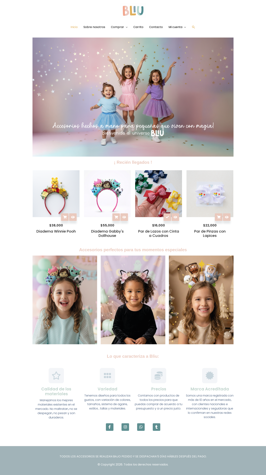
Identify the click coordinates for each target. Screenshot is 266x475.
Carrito (138, 27)
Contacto (156, 27)
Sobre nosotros (94, 27)
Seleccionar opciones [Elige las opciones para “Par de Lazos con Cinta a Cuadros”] (167, 217)
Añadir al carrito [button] (65, 217)
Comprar (117, 27)
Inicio (74, 27)
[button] (193, 27)
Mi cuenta (175, 27)
